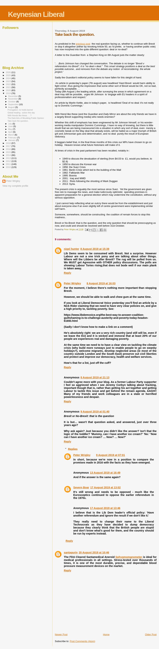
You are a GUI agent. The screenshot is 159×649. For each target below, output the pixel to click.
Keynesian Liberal (36, 14)
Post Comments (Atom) (82, 641)
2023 (8, 81)
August (11, 107)
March (11, 135)
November (13, 99)
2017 (8, 146)
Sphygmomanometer (129, 556)
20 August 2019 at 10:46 (94, 552)
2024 (8, 78)
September (13, 104)
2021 (8, 87)
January (12, 140)
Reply (67, 272)
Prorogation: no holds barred (20, 110)
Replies (73, 448)
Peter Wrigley (72, 283)
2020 (8, 90)
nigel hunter (71, 248)
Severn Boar (81, 487)
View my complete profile (15, 186)
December (13, 96)
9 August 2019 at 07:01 (110, 455)
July (10, 124)
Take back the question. (18, 121)
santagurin (71, 552)
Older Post (151, 634)
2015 (8, 152)
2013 (8, 158)
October (12, 101)
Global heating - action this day (21, 113)
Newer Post (61, 634)
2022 (8, 84)
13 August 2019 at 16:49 (105, 472)
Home (106, 634)
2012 (8, 161)
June (10, 126)
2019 (8, 93)
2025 (8, 75)
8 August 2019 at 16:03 (101, 283)
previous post (83, 43)
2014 (8, 155)
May (10, 129)
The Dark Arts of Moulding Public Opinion (26, 118)
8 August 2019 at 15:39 (94, 248)
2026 (8, 72)
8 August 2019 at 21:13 (94, 377)
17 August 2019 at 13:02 (105, 487)
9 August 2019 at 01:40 (94, 411)
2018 (8, 143)
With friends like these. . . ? (19, 115)
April (10, 132)
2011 (8, 164)
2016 (8, 149)
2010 (8, 167)
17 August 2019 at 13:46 (105, 508)
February (12, 137)
